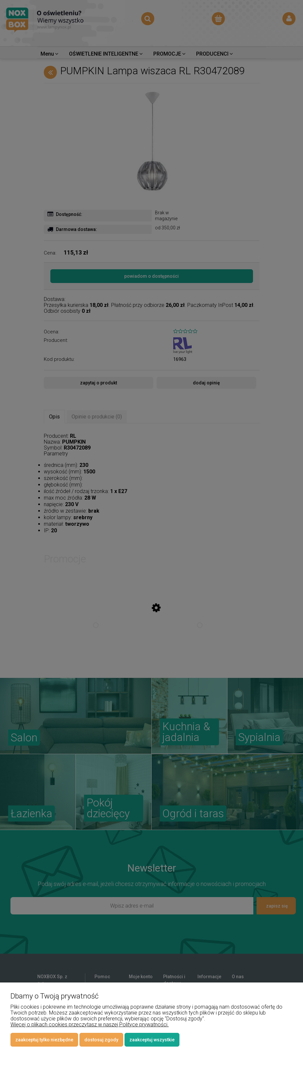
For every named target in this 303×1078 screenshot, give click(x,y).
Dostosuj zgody (101, 1039)
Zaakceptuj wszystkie (152, 1039)
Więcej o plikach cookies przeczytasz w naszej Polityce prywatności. (89, 1024)
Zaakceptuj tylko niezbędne (44, 1039)
